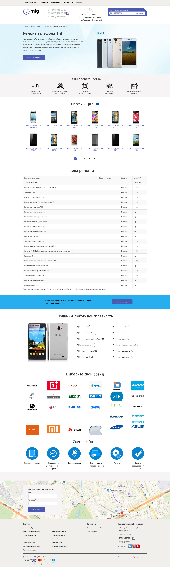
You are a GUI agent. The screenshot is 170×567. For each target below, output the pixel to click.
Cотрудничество (92, 531)
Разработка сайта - (131, 557)
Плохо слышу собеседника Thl (127, 345)
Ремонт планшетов (29, 535)
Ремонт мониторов (29, 550)
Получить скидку (122, 302)
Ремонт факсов (57, 543)
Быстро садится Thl (86, 345)
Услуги (79, 2)
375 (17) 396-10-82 (57, 16)
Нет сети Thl (84, 327)
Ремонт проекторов (58, 535)
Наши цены (68, 2)
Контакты (55, 2)
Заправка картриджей (59, 546)
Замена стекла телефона (31, 531)
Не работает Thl (85, 357)
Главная (26, 26)
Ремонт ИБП (56, 539)
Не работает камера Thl (124, 357)
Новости (89, 528)
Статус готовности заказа (118, 10)
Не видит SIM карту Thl (88, 351)
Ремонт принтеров (29, 543)
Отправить (37, 509)
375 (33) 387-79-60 (58, 13)
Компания (43, 2)
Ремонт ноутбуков (29, 528)
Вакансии (103, 528)
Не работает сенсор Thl (124, 351)
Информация (30, 2)
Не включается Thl (122, 333)
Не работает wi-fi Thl (87, 333)
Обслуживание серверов (31, 546)
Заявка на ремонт (33, 57)
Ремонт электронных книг (31, 539)
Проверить (139, 13)
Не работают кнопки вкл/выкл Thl (91, 339)
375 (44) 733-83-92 (57, 9)
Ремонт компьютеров (59, 531)
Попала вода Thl (122, 327)
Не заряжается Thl (122, 339)
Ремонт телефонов (44, 26)
